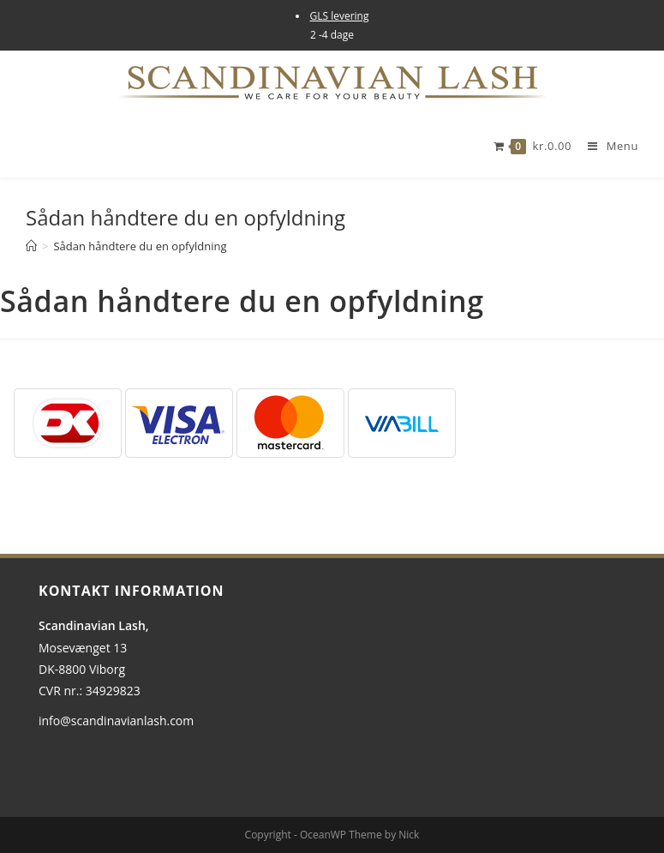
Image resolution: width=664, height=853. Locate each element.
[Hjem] (31, 246)
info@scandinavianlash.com (116, 720)
